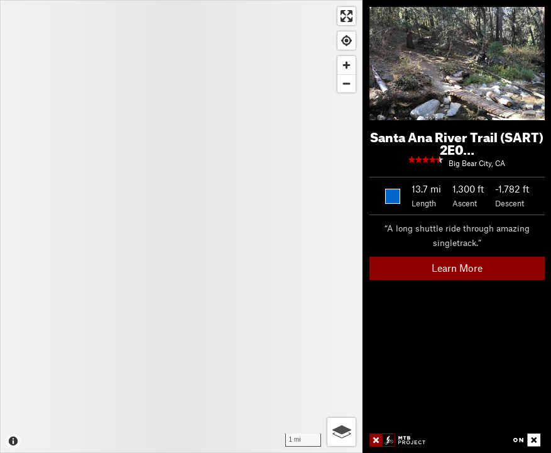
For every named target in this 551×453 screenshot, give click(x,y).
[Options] (341, 432)
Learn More (457, 268)
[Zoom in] (346, 65)
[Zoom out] (346, 83)
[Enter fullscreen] (346, 16)
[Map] (181, 226)
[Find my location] (346, 40)
